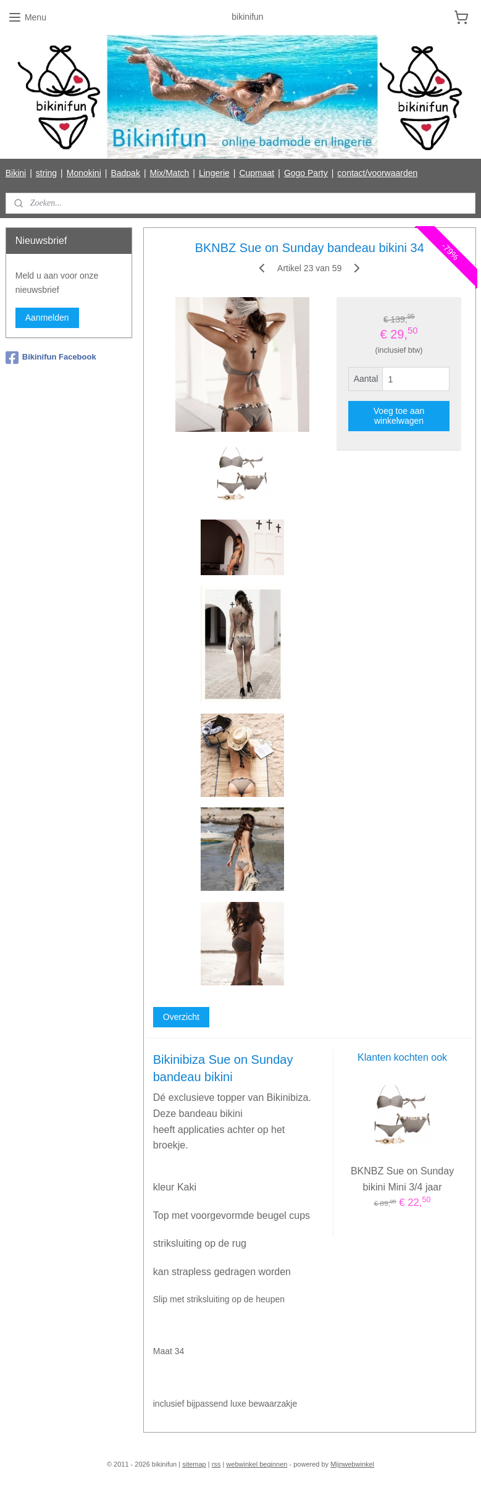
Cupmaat (256, 173)
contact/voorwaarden (377, 173)
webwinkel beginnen (256, 1464)
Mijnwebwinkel (352, 1464)
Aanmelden (47, 317)
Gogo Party (306, 173)
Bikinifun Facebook (51, 357)
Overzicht (180, 1017)
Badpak (125, 173)
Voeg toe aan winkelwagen (398, 416)
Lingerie (214, 173)
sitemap (194, 1464)
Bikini (16, 173)
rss (216, 1464)
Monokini (84, 173)
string (46, 173)
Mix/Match (170, 173)
